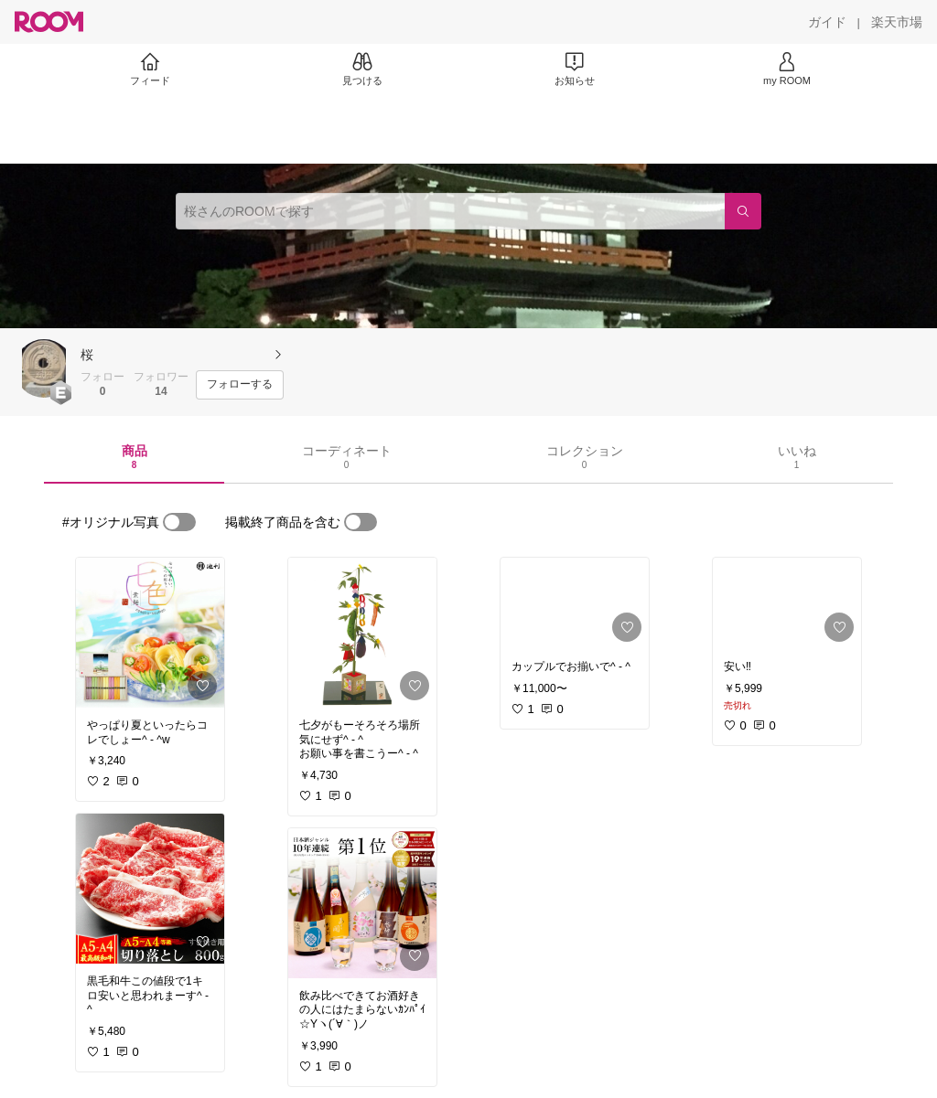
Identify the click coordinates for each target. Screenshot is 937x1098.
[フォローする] (240, 385)
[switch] (179, 522)
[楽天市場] (896, 22)
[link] (150, 633)
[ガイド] (827, 22)
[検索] (743, 211)
